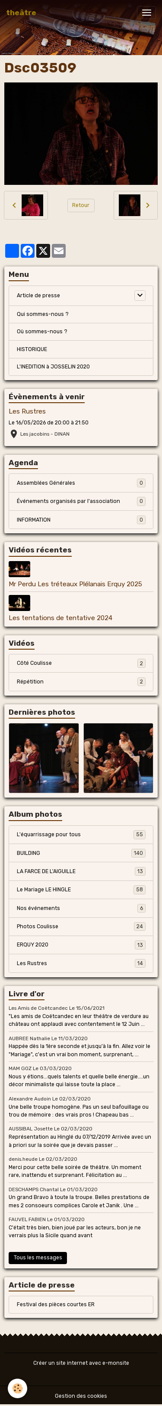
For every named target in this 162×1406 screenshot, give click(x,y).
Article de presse (38, 295)
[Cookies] (17, 1388)
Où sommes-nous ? (42, 332)
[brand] (21, 12)
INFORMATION (81, 520)
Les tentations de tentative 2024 (60, 618)
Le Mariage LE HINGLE (81, 889)
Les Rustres (27, 411)
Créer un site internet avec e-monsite (81, 1363)
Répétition (81, 681)
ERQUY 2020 (81, 944)
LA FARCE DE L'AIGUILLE (81, 871)
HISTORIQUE (32, 349)
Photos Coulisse (81, 926)
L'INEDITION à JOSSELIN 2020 (53, 367)
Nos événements (81, 908)
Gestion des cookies (81, 1396)
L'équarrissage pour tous (81, 834)
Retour (80, 205)
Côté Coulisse (81, 663)
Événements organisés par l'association (81, 501)
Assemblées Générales (81, 483)
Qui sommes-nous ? (43, 314)
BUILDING (81, 853)
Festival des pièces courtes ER (56, 1304)
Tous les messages (38, 1258)
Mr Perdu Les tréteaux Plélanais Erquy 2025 (75, 584)
